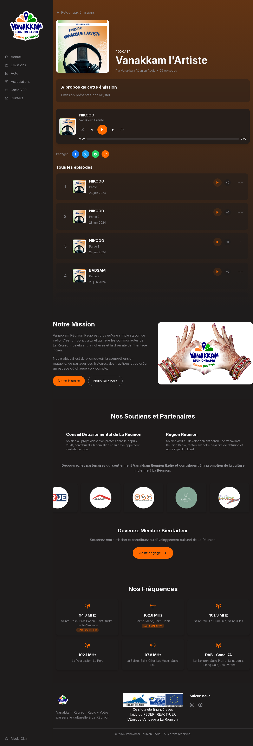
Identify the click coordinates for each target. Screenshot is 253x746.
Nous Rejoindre (105, 381)
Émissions (15, 65)
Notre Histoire (69, 381)
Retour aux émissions (75, 12)
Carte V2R (16, 89)
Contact (14, 98)
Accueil (13, 56)
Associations (17, 81)
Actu (11, 73)
